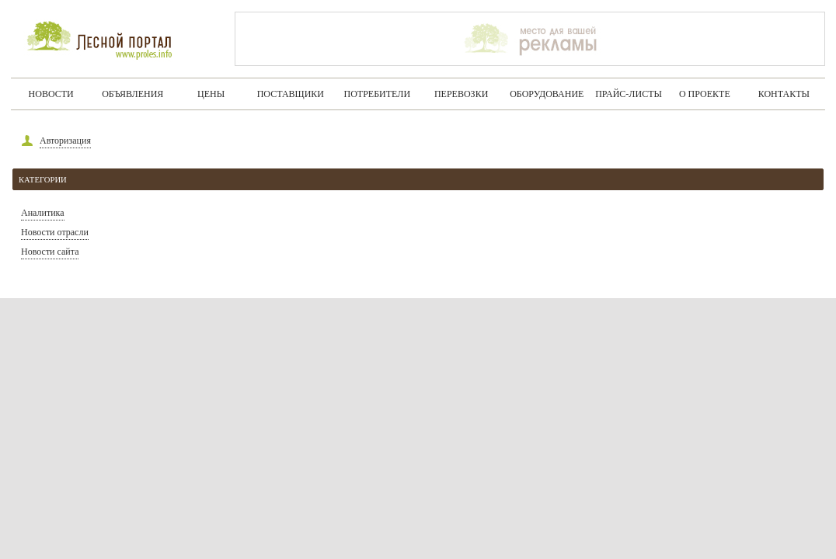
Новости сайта (49, 251)
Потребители (377, 94)
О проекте (704, 94)
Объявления (132, 94)
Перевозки (461, 94)
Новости (51, 94)
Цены (211, 94)
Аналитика (42, 212)
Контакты (784, 94)
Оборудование (546, 94)
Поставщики (290, 94)
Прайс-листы (628, 94)
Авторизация (65, 140)
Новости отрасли (55, 232)
